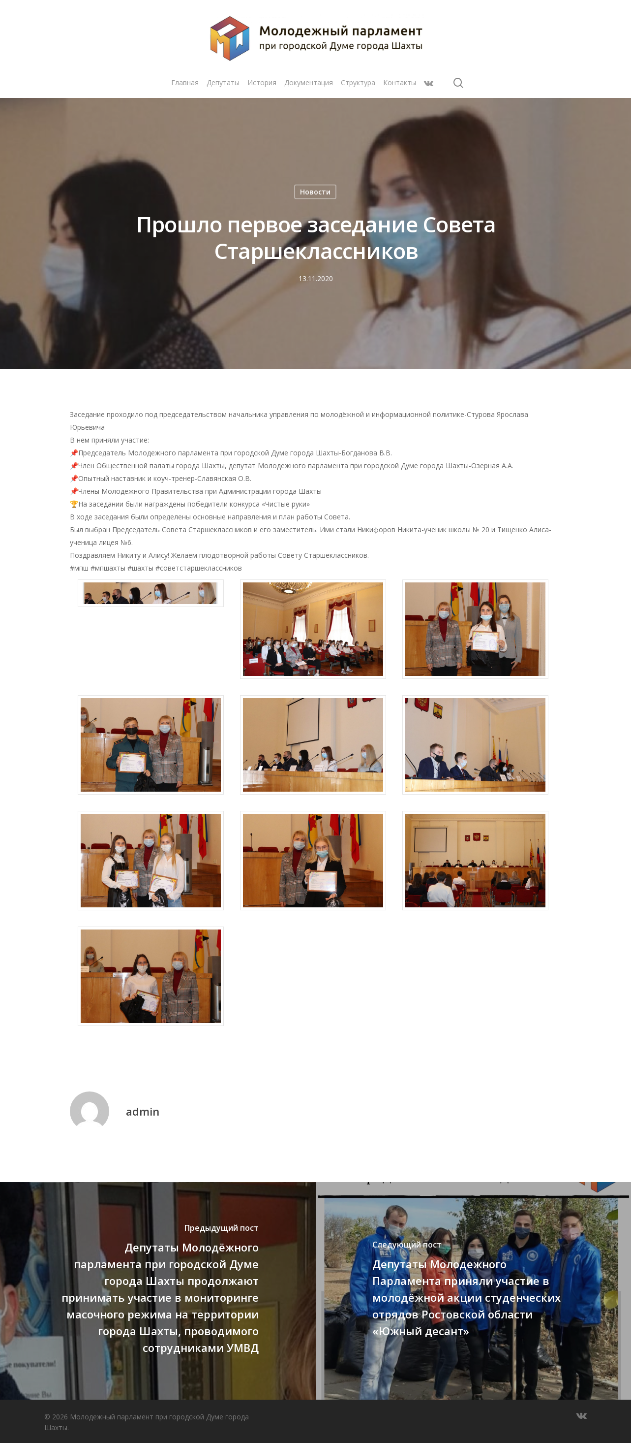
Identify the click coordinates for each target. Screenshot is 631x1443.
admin (142, 1111)
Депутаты (223, 82)
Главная (185, 82)
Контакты (399, 82)
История (261, 82)
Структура (358, 82)
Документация (308, 82)
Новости (315, 191)
